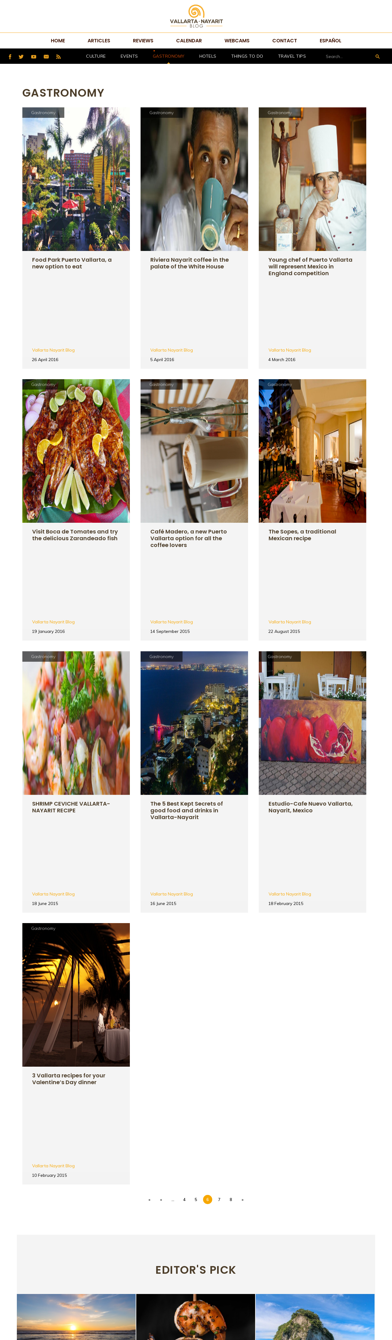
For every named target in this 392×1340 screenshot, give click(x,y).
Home (58, 40)
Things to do (247, 56)
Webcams (237, 40)
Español (330, 40)
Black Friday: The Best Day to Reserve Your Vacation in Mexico (74, 1125)
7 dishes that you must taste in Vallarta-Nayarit (191, 1125)
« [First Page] (149, 929)
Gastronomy (169, 56)
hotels (208, 56)
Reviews (143, 40)
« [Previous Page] (161, 929)
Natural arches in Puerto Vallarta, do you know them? (314, 1125)
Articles (99, 40)
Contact (284, 40)
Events (129, 56)
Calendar (189, 40)
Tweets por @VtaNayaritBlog (306, 1229)
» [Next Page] (242, 929)
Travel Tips (292, 56)
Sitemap (188, 1304)
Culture (96, 56)
